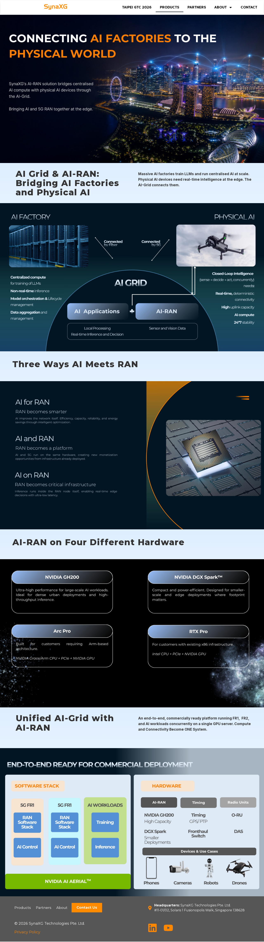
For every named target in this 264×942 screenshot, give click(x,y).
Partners (196, 7)
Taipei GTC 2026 (137, 7)
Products (169, 7)
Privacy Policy (27, 932)
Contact (249, 7)
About (223, 7)
